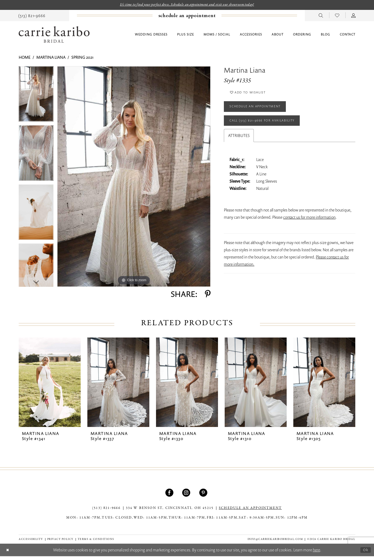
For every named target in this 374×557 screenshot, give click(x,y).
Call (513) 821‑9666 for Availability (268, 126)
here (316, 550)
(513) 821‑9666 (106, 509)
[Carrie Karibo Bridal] (54, 35)
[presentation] (50, 382)
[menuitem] (31, 16)
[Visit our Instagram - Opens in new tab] (187, 493)
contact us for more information (309, 223)
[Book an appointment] (187, 16)
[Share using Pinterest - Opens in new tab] (208, 295)
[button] (353, 16)
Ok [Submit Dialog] (365, 550)
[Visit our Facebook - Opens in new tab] (170, 493)
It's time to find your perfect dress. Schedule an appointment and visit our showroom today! (187, 5)
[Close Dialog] (8, 550)
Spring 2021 (82, 58)
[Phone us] (31, 16)
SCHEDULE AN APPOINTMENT (250, 509)
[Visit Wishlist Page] (337, 16)
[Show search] (321, 16)
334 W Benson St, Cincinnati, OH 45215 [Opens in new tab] (169, 509)
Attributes (239, 142)
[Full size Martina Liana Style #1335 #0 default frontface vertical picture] (134, 177)
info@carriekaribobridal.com (275, 540)
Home (24, 58)
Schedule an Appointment (259, 110)
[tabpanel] (36, 96)
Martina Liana (50, 58)
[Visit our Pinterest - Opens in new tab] (204, 493)
